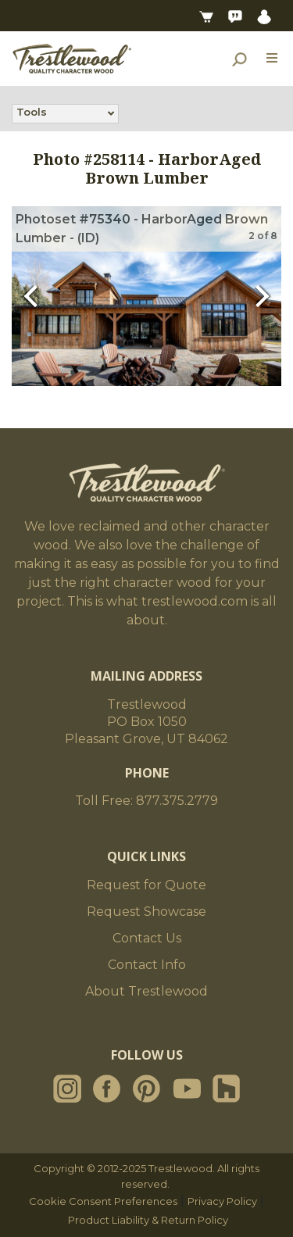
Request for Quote (146, 885)
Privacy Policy (222, 1201)
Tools (31, 113)
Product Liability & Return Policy (148, 1220)
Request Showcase (146, 911)
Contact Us (147, 938)
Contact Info (147, 964)
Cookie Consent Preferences (103, 1201)
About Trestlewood (146, 991)
